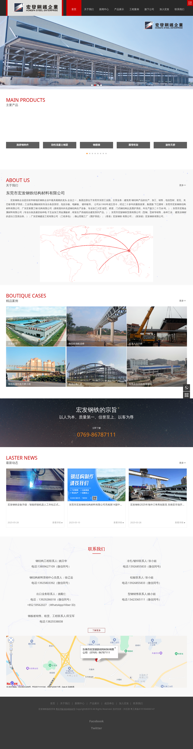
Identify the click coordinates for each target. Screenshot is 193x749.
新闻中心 (104, 9)
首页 (73, 9)
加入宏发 (164, 9)
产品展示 (119, 9)
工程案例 (134, 9)
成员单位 (109, 703)
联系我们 (179, 9)
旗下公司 (149, 9)
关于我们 (89, 9)
